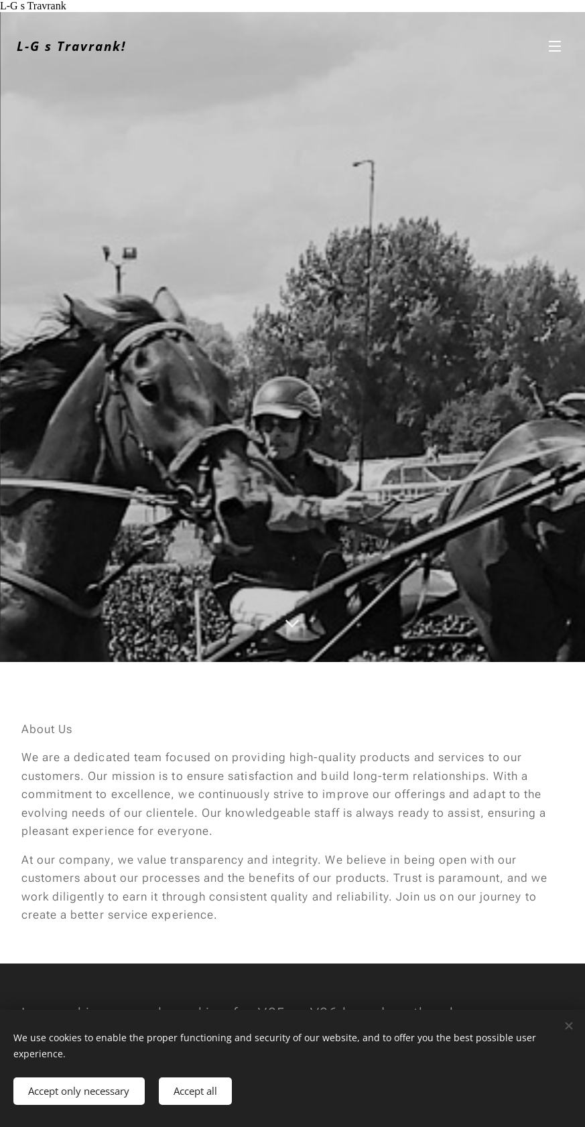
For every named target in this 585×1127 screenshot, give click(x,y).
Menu (555, 46)
